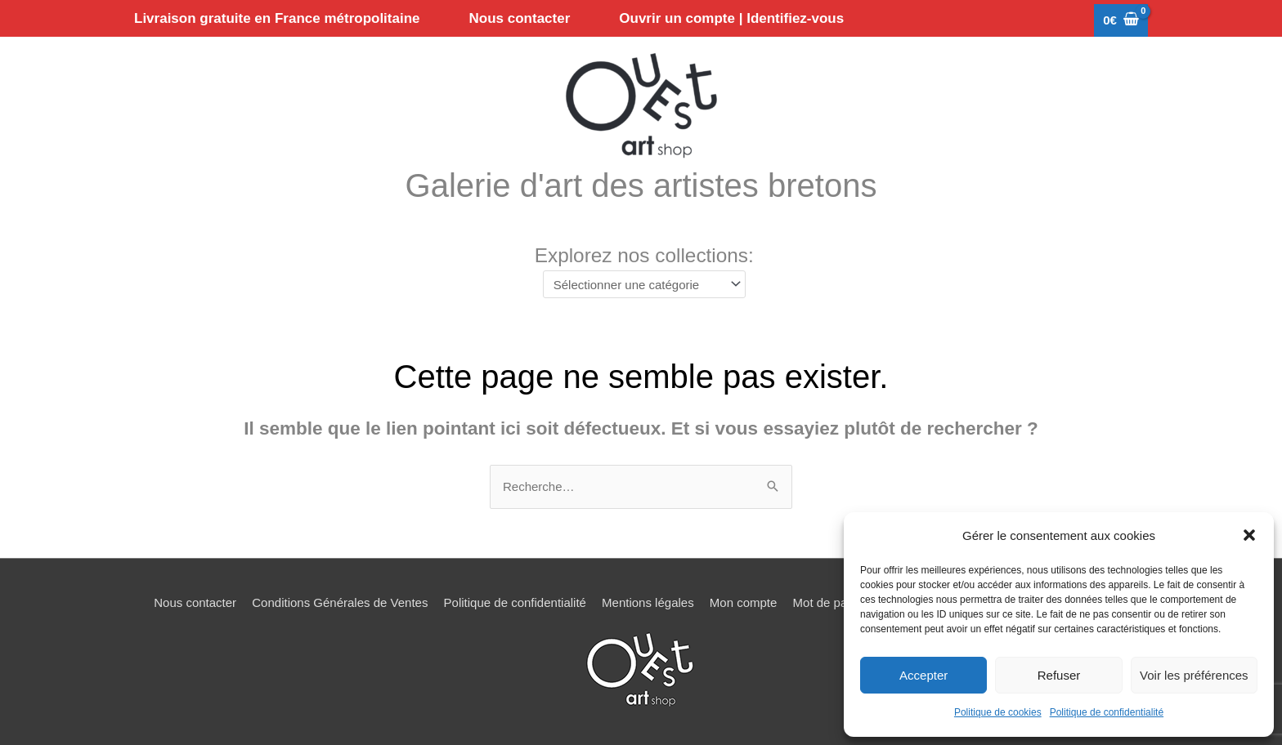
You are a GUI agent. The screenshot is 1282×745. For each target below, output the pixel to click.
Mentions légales (648, 602)
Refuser (1059, 675)
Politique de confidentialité (1106, 712)
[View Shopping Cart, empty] (1121, 21)
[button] (1249, 535)
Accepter (923, 675)
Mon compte (744, 602)
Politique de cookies (998, 712)
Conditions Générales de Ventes (340, 602)
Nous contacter (195, 602)
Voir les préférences (1194, 675)
